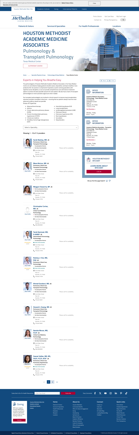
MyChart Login (121, 16)
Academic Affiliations (78, 419)
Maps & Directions (121, 409)
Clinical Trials (120, 417)
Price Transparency (121, 421)
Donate (19, 420)
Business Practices (77, 421)
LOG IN (99, 171)
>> (57, 382)
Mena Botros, (41, 163)
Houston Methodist (77, 405)
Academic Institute (43, 9)
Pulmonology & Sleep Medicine (56, 75)
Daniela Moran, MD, (40, 331)
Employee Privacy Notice (85, 433)
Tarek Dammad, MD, (40, 233)
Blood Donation (76, 427)
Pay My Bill (119, 411)
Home (24, 75)
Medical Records (121, 413)
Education (55, 411)
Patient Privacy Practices (42, 433)
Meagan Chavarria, (42, 186)
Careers (84, 9)
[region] (69, 3)
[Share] (103, 80)
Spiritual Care (76, 415)
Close (94, 3)
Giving (56, 9)
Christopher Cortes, (40, 207)
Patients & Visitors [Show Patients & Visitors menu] (26, 26)
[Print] (111, 80)
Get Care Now (109, 16)
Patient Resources (121, 415)
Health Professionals (58, 409)
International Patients (70, 9)
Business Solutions (121, 419)
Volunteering (76, 413)
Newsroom (99, 409)
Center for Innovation (78, 423)
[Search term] (123, 20)
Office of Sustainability (78, 425)
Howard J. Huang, (42, 307)
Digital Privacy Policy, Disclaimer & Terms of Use (23, 433)
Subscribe (68, 393)
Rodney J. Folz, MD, (40, 258)
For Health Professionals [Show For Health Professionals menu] (89, 26)
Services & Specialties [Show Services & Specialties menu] (56, 26)
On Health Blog (100, 411)
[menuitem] (23, 9)
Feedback (99, 415)
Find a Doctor (97, 16)
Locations (55, 415)
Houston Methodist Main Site (23, 9)
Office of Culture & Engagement (80, 409)
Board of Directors (77, 417)
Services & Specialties (58, 407)
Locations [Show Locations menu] (117, 26)
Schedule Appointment (122, 407)
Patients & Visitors (57, 405)
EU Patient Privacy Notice (71, 433)
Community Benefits (78, 407)
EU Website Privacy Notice (57, 433)
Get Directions (90, 109)
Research (55, 413)
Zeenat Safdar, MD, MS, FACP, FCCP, (42, 357)
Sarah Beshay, (41, 139)
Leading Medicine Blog (102, 413)
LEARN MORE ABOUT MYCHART (99, 166)
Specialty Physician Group (38, 75)
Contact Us (99, 405)
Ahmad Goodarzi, (42, 283)
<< (44, 382)
